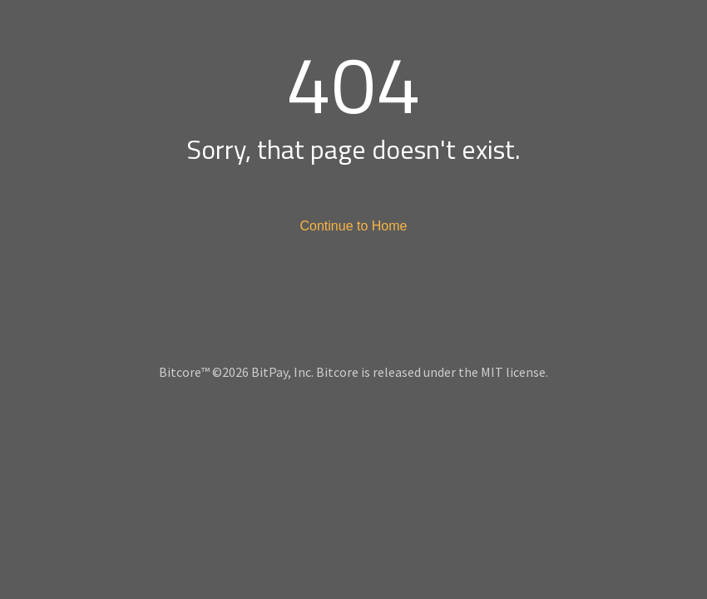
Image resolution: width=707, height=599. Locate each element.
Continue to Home (354, 226)
